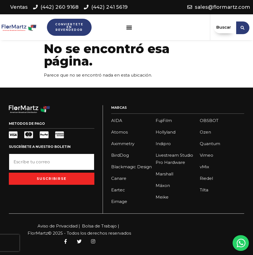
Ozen (205, 132)
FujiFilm (164, 120)
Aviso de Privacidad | (59, 226)
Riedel (206, 178)
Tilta (204, 189)
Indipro (163, 143)
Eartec (118, 189)
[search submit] (242, 27)
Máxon (163, 185)
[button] (129, 27)
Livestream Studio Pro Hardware (174, 159)
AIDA (116, 120)
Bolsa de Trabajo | (100, 226)
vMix (204, 166)
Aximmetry (122, 143)
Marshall (164, 174)
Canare (118, 178)
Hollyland (165, 132)
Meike (162, 197)
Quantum (210, 143)
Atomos (119, 132)
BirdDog (120, 155)
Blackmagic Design (131, 166)
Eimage (119, 201)
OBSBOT (209, 120)
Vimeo (206, 155)
